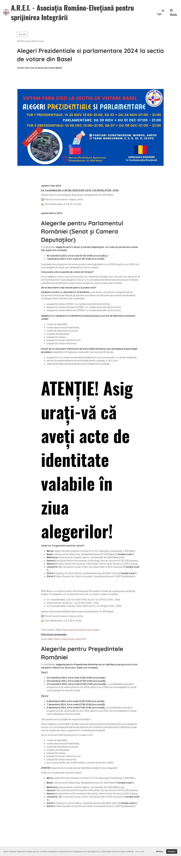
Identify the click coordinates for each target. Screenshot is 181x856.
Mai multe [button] (139, 851)
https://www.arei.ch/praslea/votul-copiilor (78, 629)
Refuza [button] (159, 851)
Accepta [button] (171, 851)
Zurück (22, 34)
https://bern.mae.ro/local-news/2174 (67, 639)
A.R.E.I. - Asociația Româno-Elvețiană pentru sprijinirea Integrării (72, 12)
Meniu (173, 13)
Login (160, 12)
